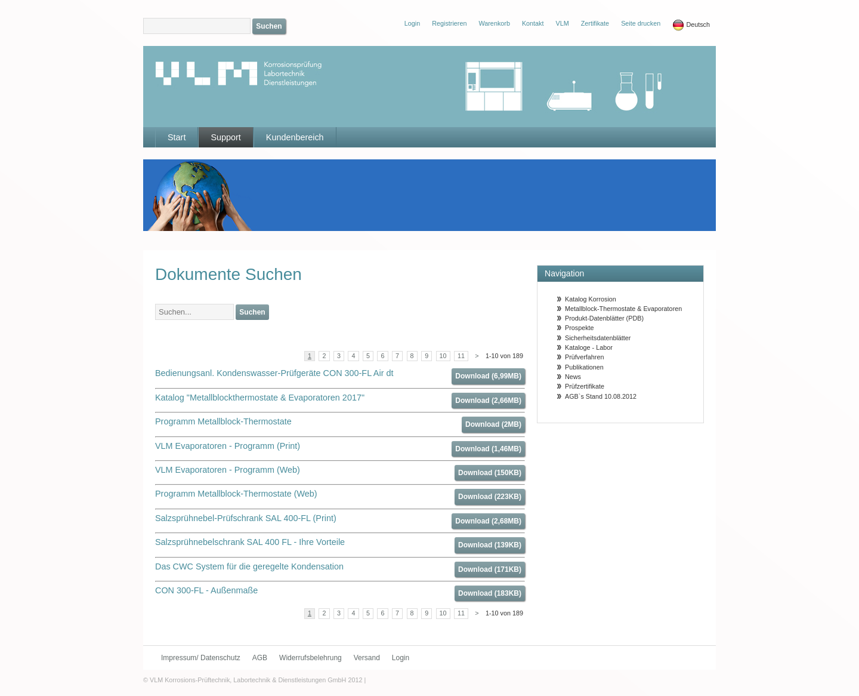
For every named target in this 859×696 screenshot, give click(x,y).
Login (400, 658)
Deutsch (691, 25)
